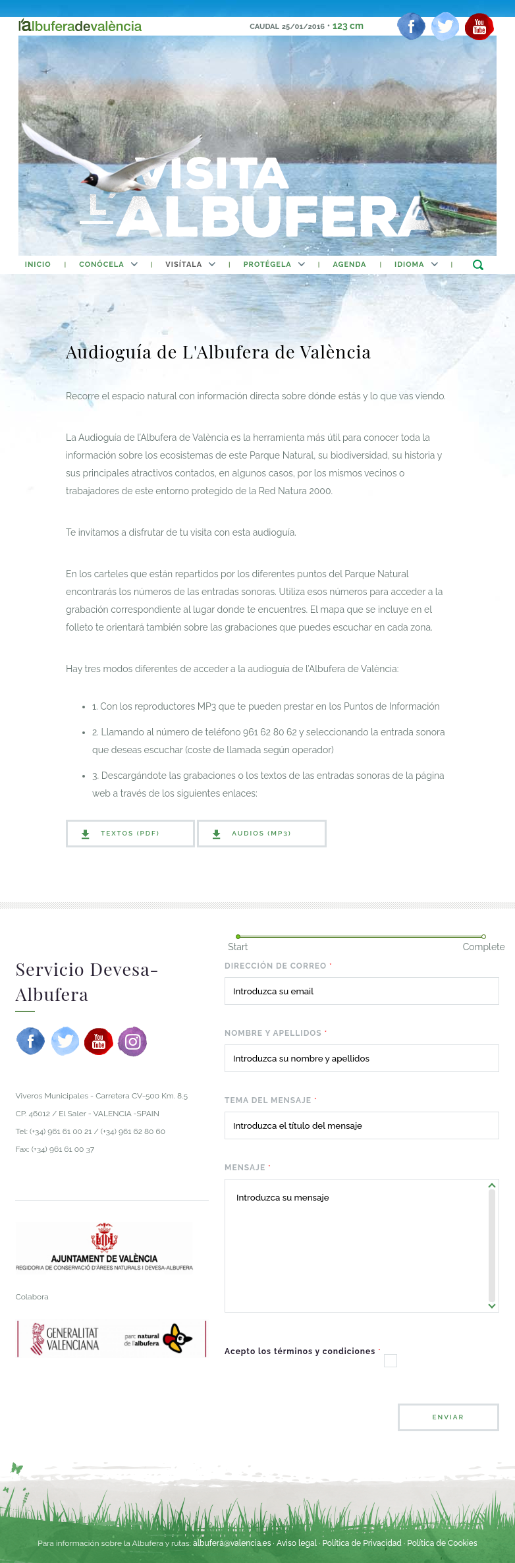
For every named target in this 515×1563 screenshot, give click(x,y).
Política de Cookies (442, 1543)
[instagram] (132, 1041)
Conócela (101, 264)
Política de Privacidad (361, 1543)
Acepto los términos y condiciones (303, 1351)
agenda (349, 264)
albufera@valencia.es (232, 1543)
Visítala (183, 264)
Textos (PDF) (130, 833)
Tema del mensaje (271, 1100)
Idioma (409, 264)
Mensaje (248, 1167)
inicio (38, 264)
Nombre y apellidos (276, 1033)
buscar (478, 264)
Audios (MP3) (261, 833)
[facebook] (411, 26)
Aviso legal (297, 1543)
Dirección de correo (279, 966)
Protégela (268, 264)
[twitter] (445, 26)
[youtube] (479, 26)
